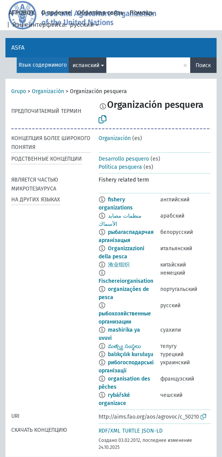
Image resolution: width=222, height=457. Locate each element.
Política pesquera (120, 167)
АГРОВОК (22, 12)
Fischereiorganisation (126, 281)
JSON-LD (152, 431)
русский (82, 24)
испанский (86, 65)
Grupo (18, 91)
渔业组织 (119, 264)
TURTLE (131, 431)
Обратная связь (100, 12)
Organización (48, 91)
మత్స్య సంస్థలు (124, 346)
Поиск (203, 65)
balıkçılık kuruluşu (130, 354)
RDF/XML (109, 431)
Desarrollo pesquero (124, 159)
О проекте (56, 12)
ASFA (17, 47)
